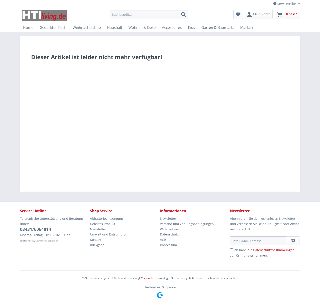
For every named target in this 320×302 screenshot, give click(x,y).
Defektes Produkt (102, 224)
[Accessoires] (172, 27)
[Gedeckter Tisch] (53, 27)
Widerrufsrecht (171, 229)
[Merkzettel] (238, 14)
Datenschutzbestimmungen (273, 250)
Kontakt (95, 239)
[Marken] (246, 27)
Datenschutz (169, 234)
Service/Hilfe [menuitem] (285, 4)
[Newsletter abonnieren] (293, 240)
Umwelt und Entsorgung (108, 234)
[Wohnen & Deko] (142, 27)
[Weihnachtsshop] (87, 27)
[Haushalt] (114, 27)
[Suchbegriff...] (149, 14)
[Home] (28, 27)
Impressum (168, 245)
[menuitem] (149, 16)
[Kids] (191, 27)
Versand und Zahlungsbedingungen (187, 224)
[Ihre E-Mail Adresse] (258, 240)
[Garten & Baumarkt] (217, 27)
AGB (163, 239)
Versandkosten (150, 278)
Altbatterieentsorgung (106, 218)
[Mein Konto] (259, 14)
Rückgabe (97, 245)
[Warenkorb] (287, 14)
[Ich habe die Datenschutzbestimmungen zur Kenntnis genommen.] (231, 249)
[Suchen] (183, 14)
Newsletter (98, 229)
